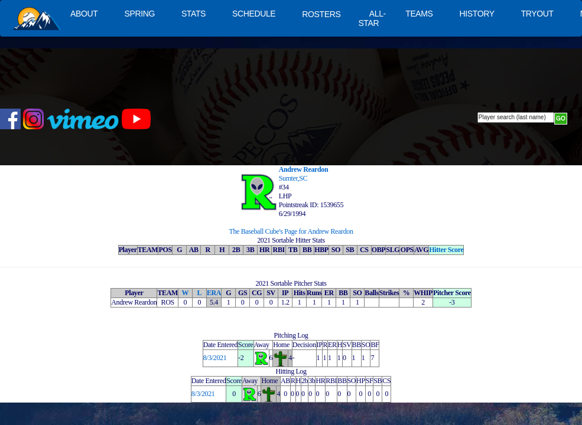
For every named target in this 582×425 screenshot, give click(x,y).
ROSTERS (321, 14)
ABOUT (83, 13)
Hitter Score (446, 250)
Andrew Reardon (304, 169)
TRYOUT (537, 13)
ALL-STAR (371, 18)
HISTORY (477, 13)
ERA (214, 293)
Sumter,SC (293, 178)
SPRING (139, 13)
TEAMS (419, 13)
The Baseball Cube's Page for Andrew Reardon (291, 231)
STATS (193, 13)
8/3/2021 (215, 358)
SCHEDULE (253, 13)
